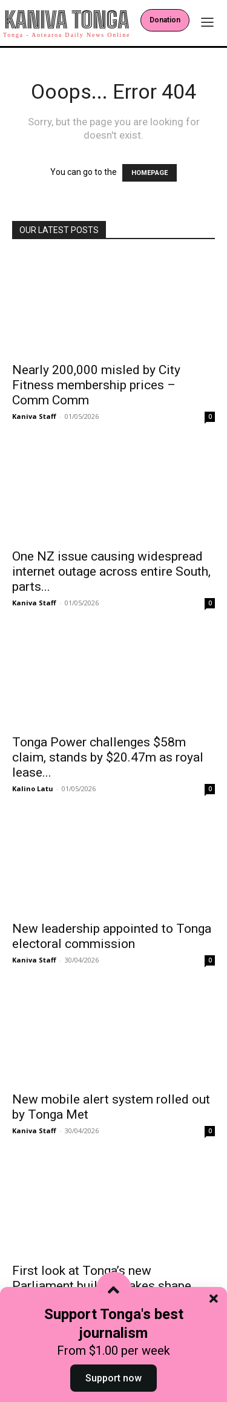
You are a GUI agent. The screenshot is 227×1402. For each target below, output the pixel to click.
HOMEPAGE (149, 173)
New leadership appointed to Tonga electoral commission (111, 936)
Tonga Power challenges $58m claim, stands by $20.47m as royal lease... (107, 757)
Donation (165, 20)
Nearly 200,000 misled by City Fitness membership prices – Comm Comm (96, 385)
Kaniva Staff (34, 416)
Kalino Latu (32, 788)
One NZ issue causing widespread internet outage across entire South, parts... (111, 571)
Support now (113, 1378)
